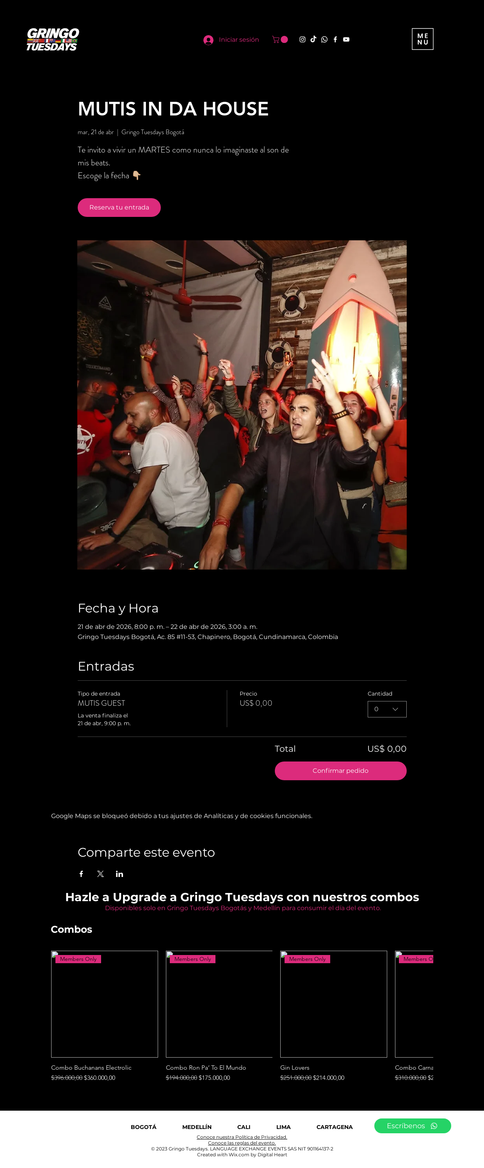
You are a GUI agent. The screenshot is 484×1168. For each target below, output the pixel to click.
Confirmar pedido (340, 770)
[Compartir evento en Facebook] (81, 874)
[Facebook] (335, 39)
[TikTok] (313, 39)
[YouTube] (346, 39)
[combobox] (387, 709)
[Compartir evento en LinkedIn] (119, 874)
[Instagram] (302, 39)
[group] (242, 1016)
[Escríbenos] (413, 1126)
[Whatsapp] (324, 39)
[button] (281, 39)
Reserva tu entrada (119, 207)
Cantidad (380, 693)
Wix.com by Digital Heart (258, 1154)
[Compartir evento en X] (100, 874)
